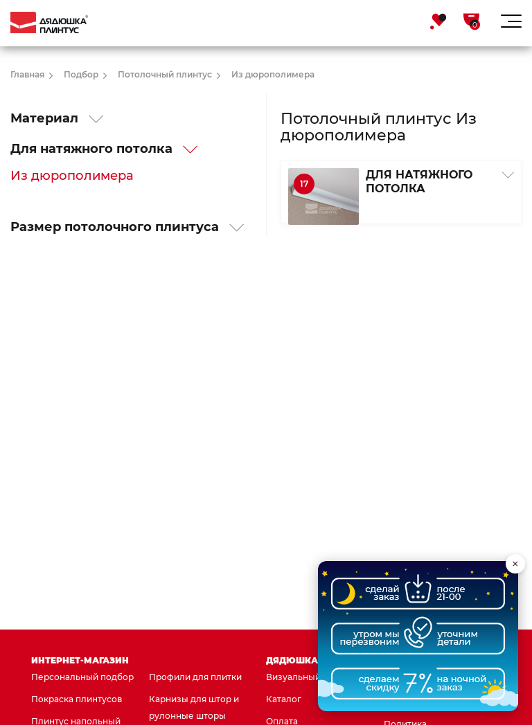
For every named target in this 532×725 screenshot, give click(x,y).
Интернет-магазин (80, 660)
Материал (57, 118)
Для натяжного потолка (104, 148)
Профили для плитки (195, 677)
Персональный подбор (82, 677)
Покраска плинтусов (76, 699)
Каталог (283, 699)
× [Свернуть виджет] (515, 564)
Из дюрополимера (72, 175)
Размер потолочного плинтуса (127, 227)
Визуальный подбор (311, 677)
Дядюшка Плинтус (316, 660)
